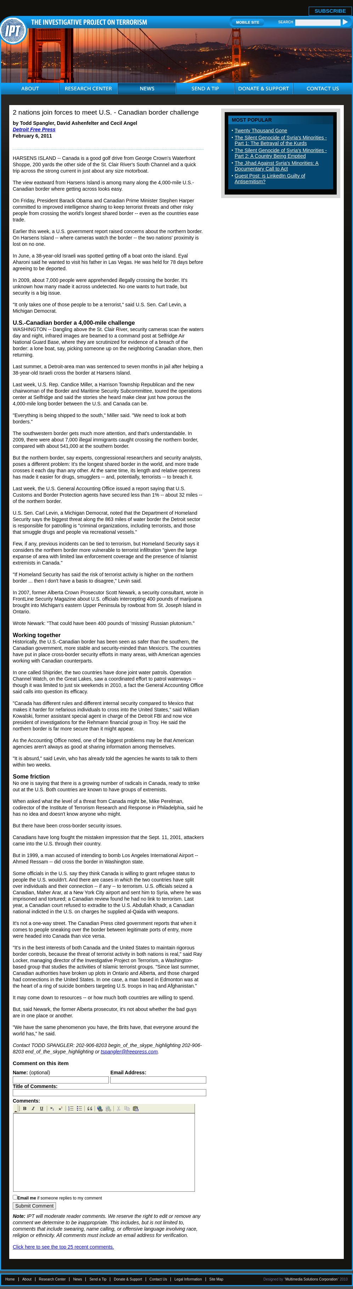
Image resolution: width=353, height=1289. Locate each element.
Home (10, 1279)
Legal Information (188, 1279)
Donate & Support (128, 1279)
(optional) (31, 1072)
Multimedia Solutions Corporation (311, 1279)
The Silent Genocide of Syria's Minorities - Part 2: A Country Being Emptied (281, 153)
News (77, 1279)
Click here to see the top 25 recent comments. (63, 1247)
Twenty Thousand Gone (261, 130)
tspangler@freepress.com (129, 1051)
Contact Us (158, 1279)
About (27, 1279)
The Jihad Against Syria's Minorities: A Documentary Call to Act (277, 166)
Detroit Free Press (34, 129)
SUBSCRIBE (330, 11)
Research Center (52, 1279)
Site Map (216, 1279)
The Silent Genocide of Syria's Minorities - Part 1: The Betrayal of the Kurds (281, 140)
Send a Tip (97, 1279)
